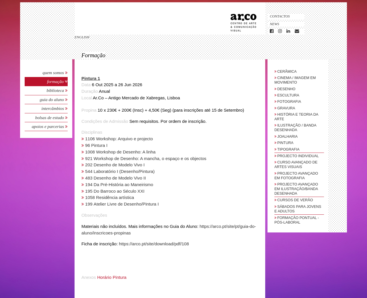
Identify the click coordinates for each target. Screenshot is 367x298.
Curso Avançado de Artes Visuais (295, 164)
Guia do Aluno (52, 99)
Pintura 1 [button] (90, 78)
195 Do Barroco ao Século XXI (115, 191)
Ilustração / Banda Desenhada (295, 127)
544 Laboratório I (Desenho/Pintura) (120, 171)
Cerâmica (287, 71)
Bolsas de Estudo (50, 117)
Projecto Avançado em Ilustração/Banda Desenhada (296, 189)
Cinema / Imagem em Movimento (295, 80)
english (82, 37)
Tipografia (288, 149)
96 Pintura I (96, 145)
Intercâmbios (53, 108)
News (274, 24)
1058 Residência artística (109, 197)
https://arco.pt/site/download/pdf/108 (154, 243)
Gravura (286, 108)
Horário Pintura (111, 277)
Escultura (288, 95)
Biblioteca (55, 90)
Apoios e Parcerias (48, 126)
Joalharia (287, 136)
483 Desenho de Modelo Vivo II (115, 177)
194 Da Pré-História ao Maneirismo (119, 184)
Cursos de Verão (295, 200)
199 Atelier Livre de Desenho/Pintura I (122, 204)
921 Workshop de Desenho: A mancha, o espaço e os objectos (145, 158)
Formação (56, 81)
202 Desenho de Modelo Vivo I (115, 164)
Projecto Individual (298, 156)
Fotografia (289, 101)
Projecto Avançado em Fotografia (296, 175)
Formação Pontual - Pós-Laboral (296, 220)
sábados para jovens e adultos (297, 208)
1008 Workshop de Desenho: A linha (120, 151)
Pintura (285, 143)
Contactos (280, 16)
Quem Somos (53, 72)
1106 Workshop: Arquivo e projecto (119, 138)
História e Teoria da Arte (296, 116)
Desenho (286, 89)
